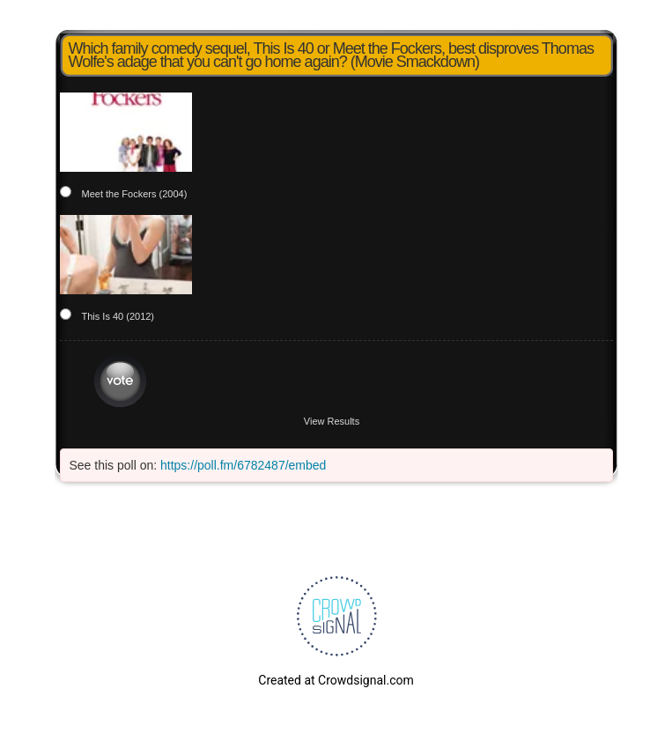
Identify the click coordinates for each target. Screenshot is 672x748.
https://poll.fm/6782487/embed (243, 465)
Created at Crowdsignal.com (335, 680)
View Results (331, 421)
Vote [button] (120, 381)
